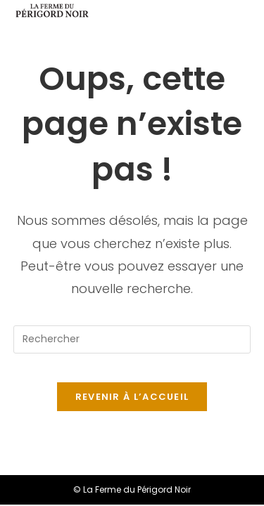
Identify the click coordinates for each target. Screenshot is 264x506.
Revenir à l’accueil (132, 396)
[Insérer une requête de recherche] (132, 339)
